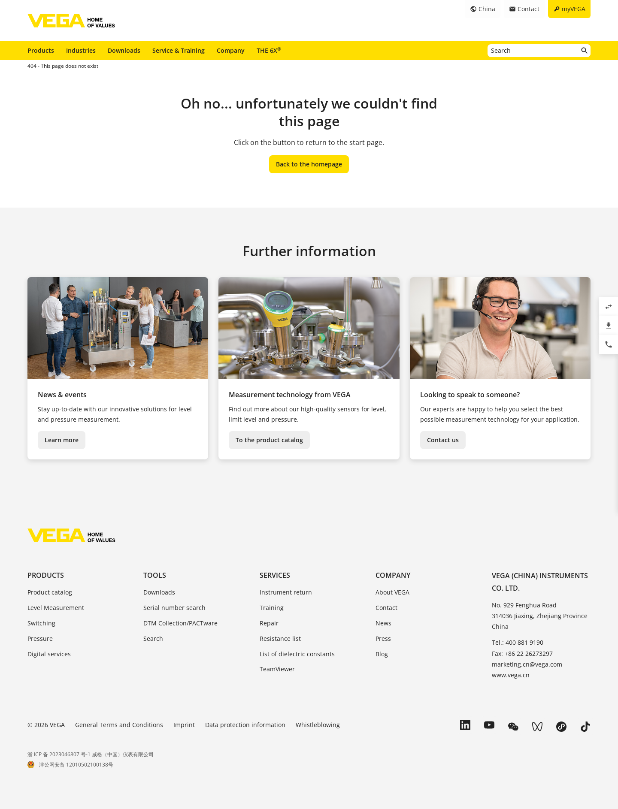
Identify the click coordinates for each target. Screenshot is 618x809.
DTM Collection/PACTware (180, 623)
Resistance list (280, 638)
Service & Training (178, 50)
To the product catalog (269, 440)
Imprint (184, 725)
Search (153, 638)
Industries (81, 50)
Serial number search (174, 608)
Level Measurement (55, 608)
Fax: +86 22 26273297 (522, 653)
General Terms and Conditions (119, 725)
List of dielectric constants (297, 654)
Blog (382, 654)
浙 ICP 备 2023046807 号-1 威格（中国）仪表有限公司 (90, 754)
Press (383, 638)
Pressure (40, 638)
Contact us (443, 440)
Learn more (62, 440)
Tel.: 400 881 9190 (517, 642)
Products (40, 50)
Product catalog (49, 592)
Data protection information (245, 725)
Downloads (124, 50)
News (383, 623)
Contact (386, 608)
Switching (41, 623)
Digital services (49, 654)
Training (272, 608)
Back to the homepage (309, 164)
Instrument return (286, 592)
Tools (154, 575)
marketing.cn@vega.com (527, 664)
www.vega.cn (511, 675)
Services (275, 575)
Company (231, 50)
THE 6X (269, 50)
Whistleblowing (318, 725)
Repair (269, 623)
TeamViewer (277, 669)
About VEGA (392, 592)
